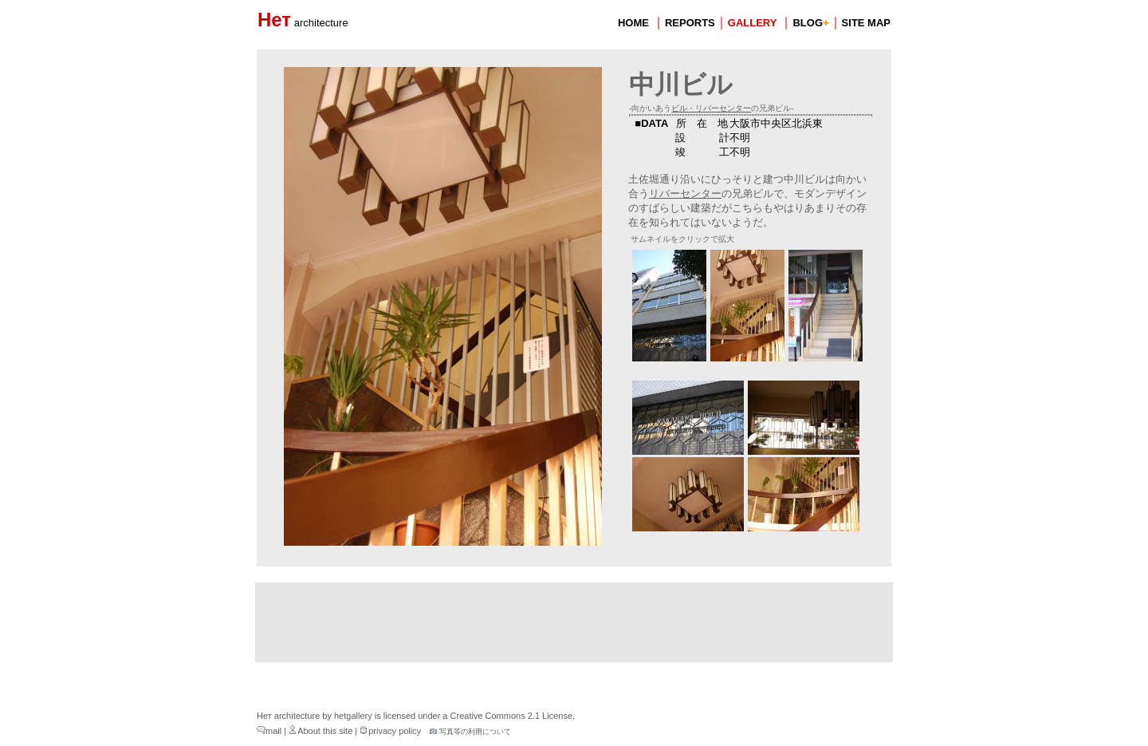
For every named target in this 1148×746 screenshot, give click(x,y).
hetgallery (353, 715)
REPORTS (690, 23)
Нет (303, 19)
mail (269, 731)
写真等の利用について (470, 732)
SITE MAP (866, 23)
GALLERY (752, 23)
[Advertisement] (574, 622)
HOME (633, 23)
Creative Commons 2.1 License (511, 715)
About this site (320, 731)
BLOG (810, 23)
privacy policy (390, 731)
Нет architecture (288, 715)
